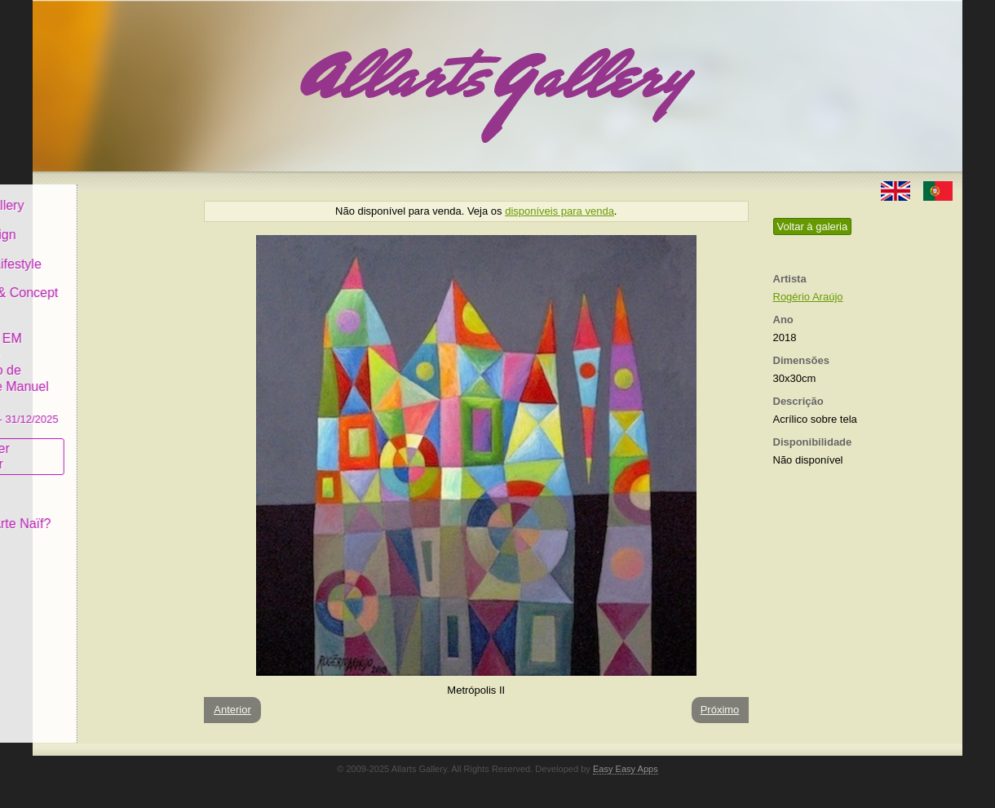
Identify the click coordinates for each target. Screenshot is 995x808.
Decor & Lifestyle (100, 252)
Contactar (79, 541)
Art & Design (88, 223)
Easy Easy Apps (625, 769)
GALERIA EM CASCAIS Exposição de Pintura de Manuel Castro (109, 366)
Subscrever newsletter (85, 445)
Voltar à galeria (812, 226)
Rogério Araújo (808, 297)
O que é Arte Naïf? (105, 512)
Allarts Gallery (92, 194)
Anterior (232, 710)
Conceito (77, 483)
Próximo (720, 710)
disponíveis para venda (559, 211)
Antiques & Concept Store (108, 289)
